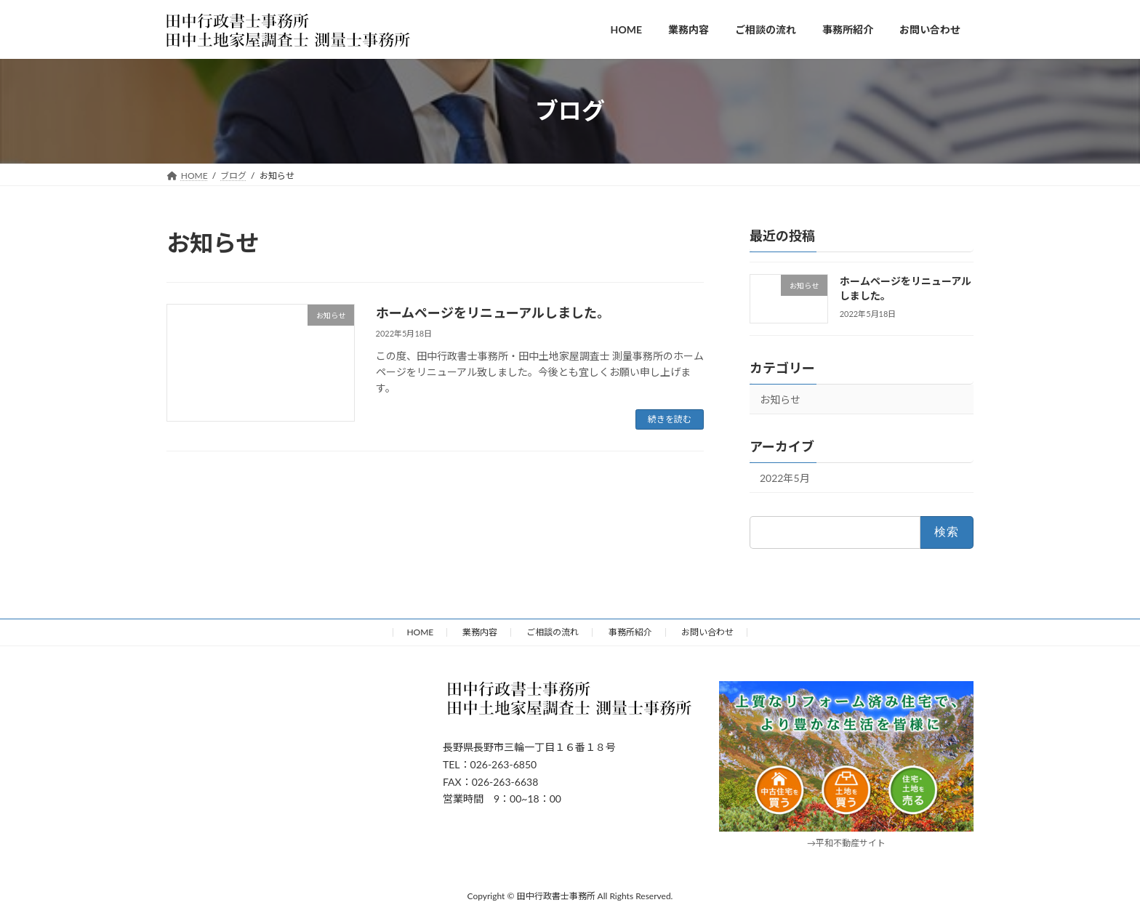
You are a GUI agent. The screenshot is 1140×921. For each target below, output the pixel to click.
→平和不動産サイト (846, 842)
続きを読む (669, 419)
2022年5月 (785, 478)
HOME (419, 632)
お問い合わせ (707, 632)
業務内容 (479, 632)
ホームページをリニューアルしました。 (493, 313)
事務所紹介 (630, 632)
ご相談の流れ (552, 632)
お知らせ (780, 399)
